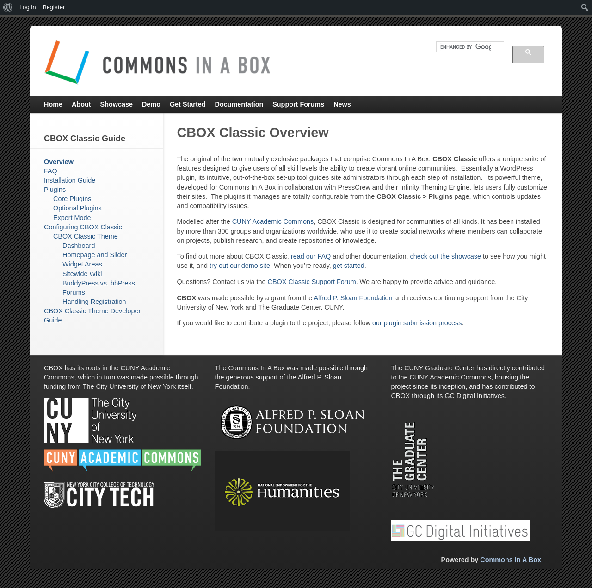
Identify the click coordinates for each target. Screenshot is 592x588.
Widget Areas (82, 264)
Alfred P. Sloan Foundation (353, 298)
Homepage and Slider (94, 255)
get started (348, 265)
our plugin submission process (417, 323)
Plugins (55, 189)
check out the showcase (445, 256)
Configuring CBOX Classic (83, 227)
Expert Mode (72, 217)
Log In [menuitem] (27, 7)
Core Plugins (72, 198)
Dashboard (78, 245)
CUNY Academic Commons (273, 221)
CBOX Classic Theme (85, 236)
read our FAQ (312, 256)
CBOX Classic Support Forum (311, 281)
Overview (59, 161)
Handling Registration (94, 301)
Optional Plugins (77, 208)
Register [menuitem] (54, 7)
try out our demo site (240, 265)
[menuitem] (8, 7)
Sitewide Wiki (82, 274)
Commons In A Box (510, 559)
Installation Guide (69, 180)
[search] (465, 47)
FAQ (50, 171)
